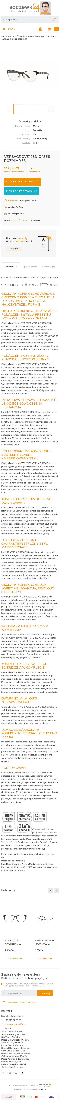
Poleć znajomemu (14, 213)
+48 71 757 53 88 (12, 1020)
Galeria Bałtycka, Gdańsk (13, 1064)
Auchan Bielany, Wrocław (13, 1034)
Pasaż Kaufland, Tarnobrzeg (15, 1059)
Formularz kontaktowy (12, 1016)
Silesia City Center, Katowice (15, 1048)
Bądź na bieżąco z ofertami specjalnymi (24, 976)
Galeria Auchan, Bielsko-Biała (15, 1053)
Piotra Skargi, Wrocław (12, 1045)
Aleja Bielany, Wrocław (12, 1031)
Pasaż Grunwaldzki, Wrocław (15, 1040)
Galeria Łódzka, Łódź (12, 1061)
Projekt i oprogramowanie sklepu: (30, 1089)
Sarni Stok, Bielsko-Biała (13, 1050)
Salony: (8, 1028)
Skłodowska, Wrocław (12, 1042)
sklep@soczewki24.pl (15, 1024)
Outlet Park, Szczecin (12, 1067)
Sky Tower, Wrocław (11, 1037)
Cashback (13, 200)
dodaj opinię (34, 220)
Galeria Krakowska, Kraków (14, 1056)
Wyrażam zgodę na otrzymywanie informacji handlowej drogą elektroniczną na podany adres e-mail (29, 985)
